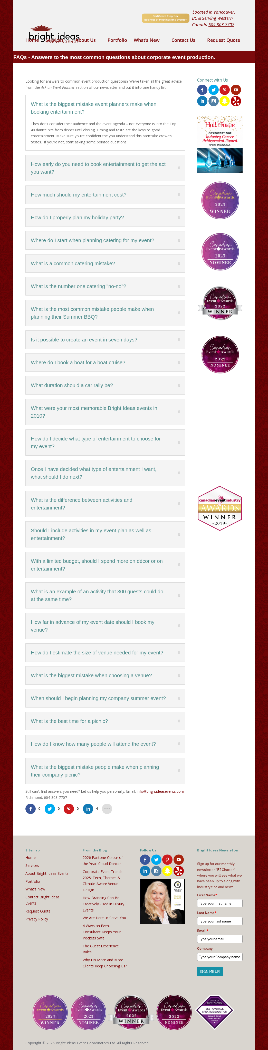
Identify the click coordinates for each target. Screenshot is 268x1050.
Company (205, 948)
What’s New (147, 40)
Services (54, 40)
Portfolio (117, 40)
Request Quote (223, 40)
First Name (207, 895)
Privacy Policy (36, 919)
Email (202, 930)
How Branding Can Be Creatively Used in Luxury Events (103, 903)
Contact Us (183, 40)
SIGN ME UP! (210, 971)
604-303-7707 (221, 24)
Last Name (207, 912)
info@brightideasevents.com (160, 791)
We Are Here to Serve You (104, 917)
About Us (85, 40)
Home (32, 40)
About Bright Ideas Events (47, 873)
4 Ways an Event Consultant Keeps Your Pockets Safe (102, 931)
